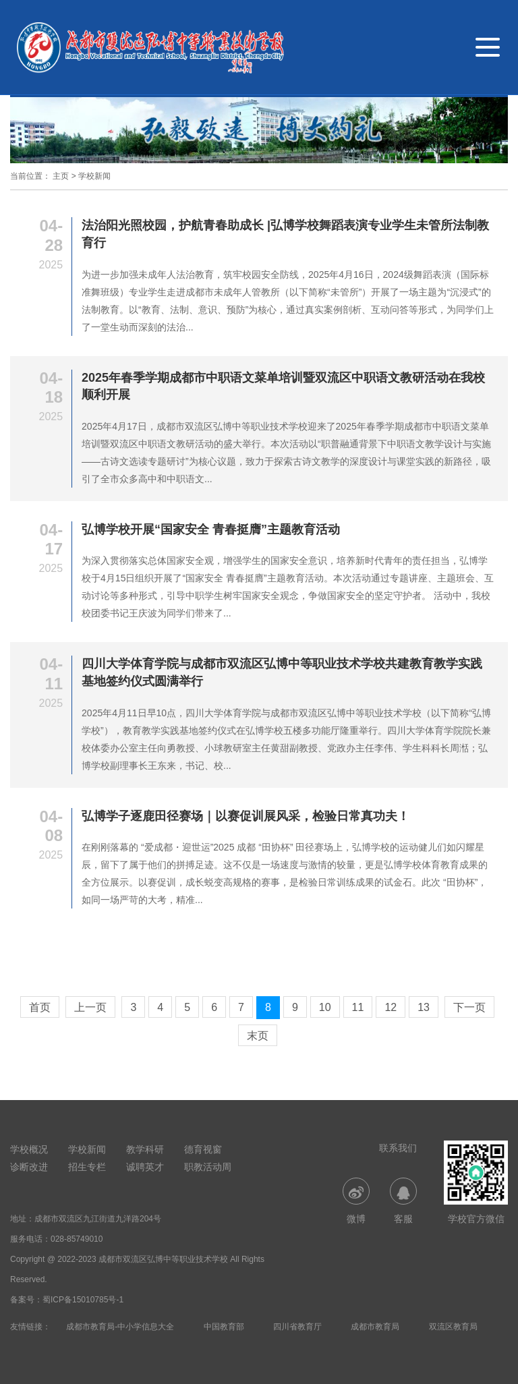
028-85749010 (77, 1239)
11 (358, 1007)
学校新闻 (94, 176)
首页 (40, 1007)
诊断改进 (29, 1166)
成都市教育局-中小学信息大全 (120, 1326)
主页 (61, 176)
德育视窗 (203, 1149)
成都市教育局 (375, 1326)
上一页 (90, 1007)
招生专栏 (87, 1166)
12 (390, 1007)
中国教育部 (224, 1326)
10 (325, 1007)
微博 (356, 1201)
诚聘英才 (145, 1166)
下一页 (469, 1007)
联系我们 (398, 1148)
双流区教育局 (453, 1326)
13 (424, 1007)
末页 (257, 1035)
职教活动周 (207, 1166)
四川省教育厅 (297, 1326)
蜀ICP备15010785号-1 (82, 1299)
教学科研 (145, 1149)
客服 (403, 1201)
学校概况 (29, 1149)
